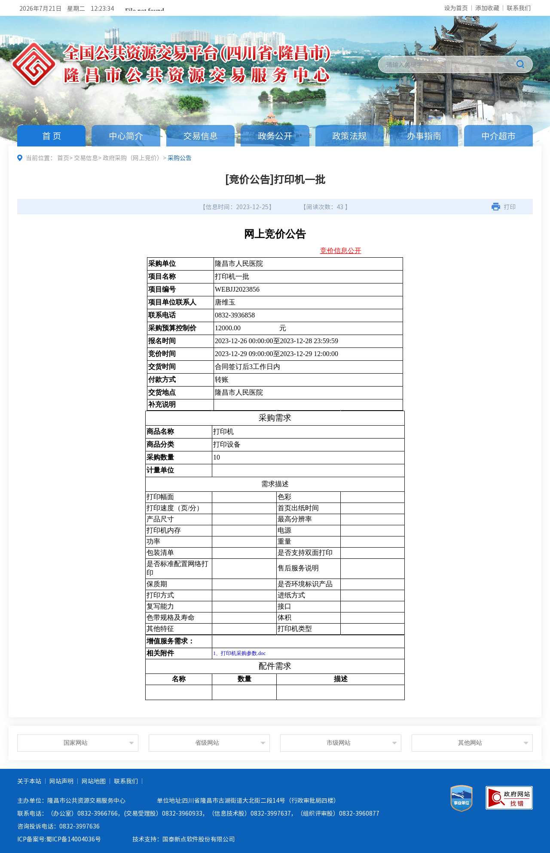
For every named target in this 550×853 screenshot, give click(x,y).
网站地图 (94, 781)
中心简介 (126, 135)
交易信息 (200, 135)
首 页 (51, 135)
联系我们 (519, 7)
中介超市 (498, 135)
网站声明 (61, 781)
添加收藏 (487, 7)
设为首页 (456, 7)
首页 (63, 157)
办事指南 (424, 135)
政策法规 (349, 135)
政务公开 (275, 135)
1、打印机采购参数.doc (239, 653)
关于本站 (29, 781)
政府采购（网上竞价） (133, 157)
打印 (510, 206)
